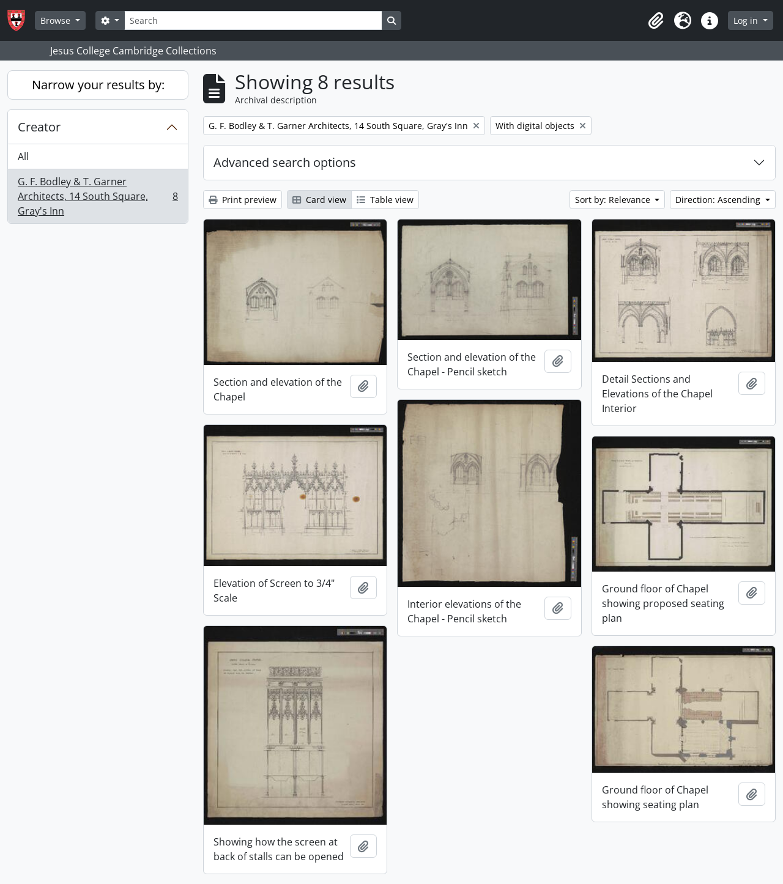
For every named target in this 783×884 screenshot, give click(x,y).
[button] (655, 20)
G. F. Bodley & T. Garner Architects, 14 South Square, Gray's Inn (97, 196)
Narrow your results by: (98, 84)
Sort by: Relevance (614, 199)
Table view (385, 199)
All (23, 156)
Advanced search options (284, 162)
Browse (56, 20)
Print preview (242, 199)
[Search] (253, 20)
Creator (39, 127)
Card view (319, 199)
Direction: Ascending (719, 199)
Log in (746, 20)
